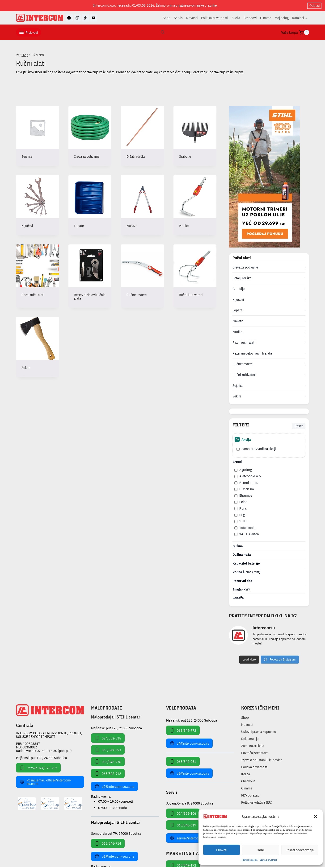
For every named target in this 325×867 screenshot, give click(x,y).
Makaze (237, 321)
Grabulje (238, 288)
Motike (237, 332)
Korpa (245, 774)
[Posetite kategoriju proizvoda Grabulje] (194, 136)
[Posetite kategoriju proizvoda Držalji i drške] (142, 136)
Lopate (237, 310)
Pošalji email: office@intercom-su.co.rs (45, 782)
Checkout (248, 781)
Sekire (236, 396)
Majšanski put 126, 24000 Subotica (41, 758)
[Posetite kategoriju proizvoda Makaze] (142, 205)
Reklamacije (249, 738)
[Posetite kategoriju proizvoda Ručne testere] (142, 274)
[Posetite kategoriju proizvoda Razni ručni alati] (37, 274)
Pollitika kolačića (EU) (256, 802)
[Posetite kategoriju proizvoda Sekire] (37, 347)
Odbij (260, 850)
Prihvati (221, 850)
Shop (166, 18)
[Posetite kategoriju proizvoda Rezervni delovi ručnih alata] (89, 276)
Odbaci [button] (314, 5)
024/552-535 (108, 738)
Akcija (236, 18)
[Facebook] (69, 17)
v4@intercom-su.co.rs (189, 743)
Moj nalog (282, 18)
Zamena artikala (252, 745)
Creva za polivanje (245, 267)
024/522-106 (183, 813)
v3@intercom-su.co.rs (189, 773)
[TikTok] (85, 17)
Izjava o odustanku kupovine (261, 760)
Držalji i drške (241, 278)
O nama (265, 18)
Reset (299, 426)
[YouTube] (93, 17)
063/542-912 (108, 773)
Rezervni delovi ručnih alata (252, 353)
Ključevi (238, 299)
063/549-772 (183, 730)
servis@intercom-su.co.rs (192, 838)
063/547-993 (108, 749)
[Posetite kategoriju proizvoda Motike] (194, 205)
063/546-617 (183, 825)
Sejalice (237, 385)
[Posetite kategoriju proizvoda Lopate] (89, 205)
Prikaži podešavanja (300, 850)
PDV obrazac (250, 795)
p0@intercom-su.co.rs (114, 786)
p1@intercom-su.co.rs (114, 856)
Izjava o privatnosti (268, 859)
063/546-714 (108, 843)
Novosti (192, 18)
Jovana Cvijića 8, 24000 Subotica (189, 803)
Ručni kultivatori (244, 374)
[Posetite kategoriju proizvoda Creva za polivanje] (89, 136)
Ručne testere (242, 364)
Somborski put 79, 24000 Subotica (116, 833)
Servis (178, 18)
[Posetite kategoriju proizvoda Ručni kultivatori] (194, 274)
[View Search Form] (162, 32)
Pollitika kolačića (249, 859)
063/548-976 (108, 761)
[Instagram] (77, 17)
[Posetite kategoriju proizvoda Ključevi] (37, 205)
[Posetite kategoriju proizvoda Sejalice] (37, 136)
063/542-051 (183, 761)
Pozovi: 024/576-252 (38, 767)
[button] (315, 816)
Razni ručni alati (243, 342)
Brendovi (250, 18)
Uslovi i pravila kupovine (258, 731)
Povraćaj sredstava (254, 753)
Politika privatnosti (214, 18)
